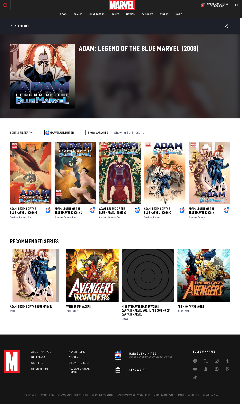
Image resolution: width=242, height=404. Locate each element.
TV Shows (147, 14)
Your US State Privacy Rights (73, 394)
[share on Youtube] (195, 370)
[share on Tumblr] (227, 361)
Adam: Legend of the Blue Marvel (31, 306)
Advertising (77, 351)
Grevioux (14, 217)
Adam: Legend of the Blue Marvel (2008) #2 (157, 211)
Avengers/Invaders (78, 306)
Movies (130, 14)
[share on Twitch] (227, 370)
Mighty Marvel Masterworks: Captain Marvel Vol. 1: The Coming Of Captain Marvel (146, 310)
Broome (23, 217)
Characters (96, 14)
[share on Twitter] (206, 361)
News (63, 14)
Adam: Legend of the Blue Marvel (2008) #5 (23, 211)
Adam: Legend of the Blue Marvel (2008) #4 (68, 211)
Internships (40, 368)
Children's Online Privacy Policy (133, 394)
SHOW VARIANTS (98, 132)
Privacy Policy (47, 394)
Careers (37, 362)
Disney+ (74, 357)
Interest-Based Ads (188, 394)
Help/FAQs (38, 357)
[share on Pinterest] (217, 370)
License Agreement (164, 394)
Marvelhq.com (79, 362)
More (178, 14)
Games (115, 14)
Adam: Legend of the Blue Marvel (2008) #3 (112, 211)
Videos (164, 14)
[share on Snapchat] (206, 370)
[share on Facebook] (195, 362)
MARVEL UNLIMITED (62, 132)
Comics (78, 14)
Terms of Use (29, 394)
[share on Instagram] (217, 361)
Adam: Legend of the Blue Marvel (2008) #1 (202, 211)
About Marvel (41, 351)
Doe (29, 217)
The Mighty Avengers (190, 306)
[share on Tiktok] (195, 378)
